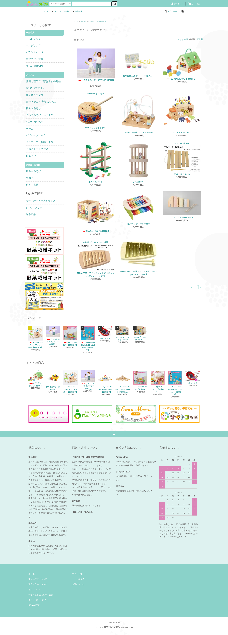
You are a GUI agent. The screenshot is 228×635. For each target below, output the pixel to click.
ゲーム (29, 128)
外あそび (31, 155)
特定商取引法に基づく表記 (40, 595)
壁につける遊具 (34, 59)
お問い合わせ (171, 11)
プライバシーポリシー (38, 600)
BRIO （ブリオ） (35, 88)
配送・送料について (37, 584)
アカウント (177, 4)
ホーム (46, 11)
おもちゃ (83, 21)
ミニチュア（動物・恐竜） (41, 142)
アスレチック (33, 38)
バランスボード (34, 52)
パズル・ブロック (36, 135)
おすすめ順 (183, 39)
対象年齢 (31, 214)
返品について (34, 589)
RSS (30, 605)
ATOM (37, 605)
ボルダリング (33, 45)
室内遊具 (30, 32)
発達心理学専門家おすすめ (41, 201)
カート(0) (194, 4)
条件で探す (78, 11)
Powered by (114, 627)
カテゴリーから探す (60, 11)
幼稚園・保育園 (33, 165)
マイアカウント (79, 574)
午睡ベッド (32, 178)
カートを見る (78, 579)
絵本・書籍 (32, 184)
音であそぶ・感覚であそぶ (97, 21)
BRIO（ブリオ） (35, 207)
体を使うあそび (34, 95)
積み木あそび (33, 108)
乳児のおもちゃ (34, 122)
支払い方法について (37, 579)
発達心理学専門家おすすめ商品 (43, 81)
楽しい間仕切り (34, 65)
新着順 (200, 39)
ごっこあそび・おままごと (41, 115)
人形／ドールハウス (37, 149)
